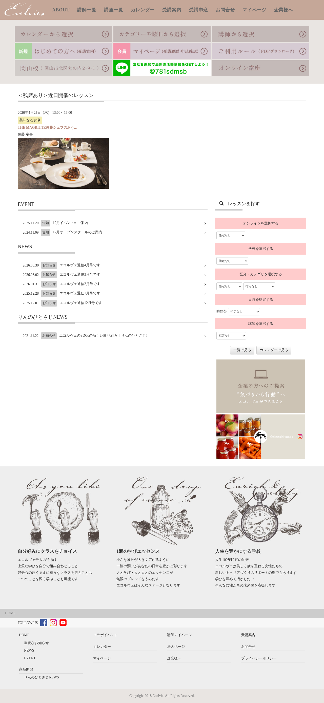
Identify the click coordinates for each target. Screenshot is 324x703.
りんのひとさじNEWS (41, 677)
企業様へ (283, 9)
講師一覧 (86, 9)
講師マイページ (179, 635)
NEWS (29, 650)
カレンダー (143, 9)
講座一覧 (113, 9)
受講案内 (171, 9)
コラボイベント (105, 635)
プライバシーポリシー (259, 658)
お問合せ (225, 9)
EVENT (30, 658)
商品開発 (26, 669)
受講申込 (198, 9)
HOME (10, 613)
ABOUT (61, 9)
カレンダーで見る (274, 350)
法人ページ (176, 647)
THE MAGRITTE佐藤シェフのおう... (47, 127)
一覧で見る (242, 350)
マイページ (254, 9)
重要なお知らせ (36, 643)
